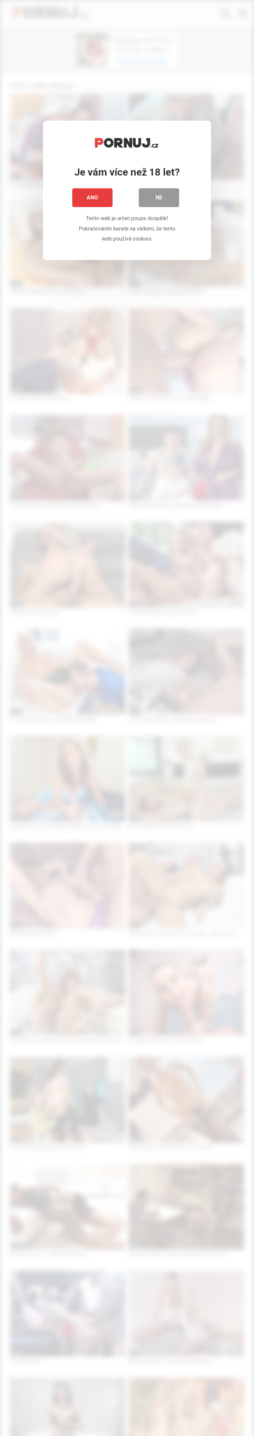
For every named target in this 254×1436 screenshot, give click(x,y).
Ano (92, 197)
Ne (159, 197)
